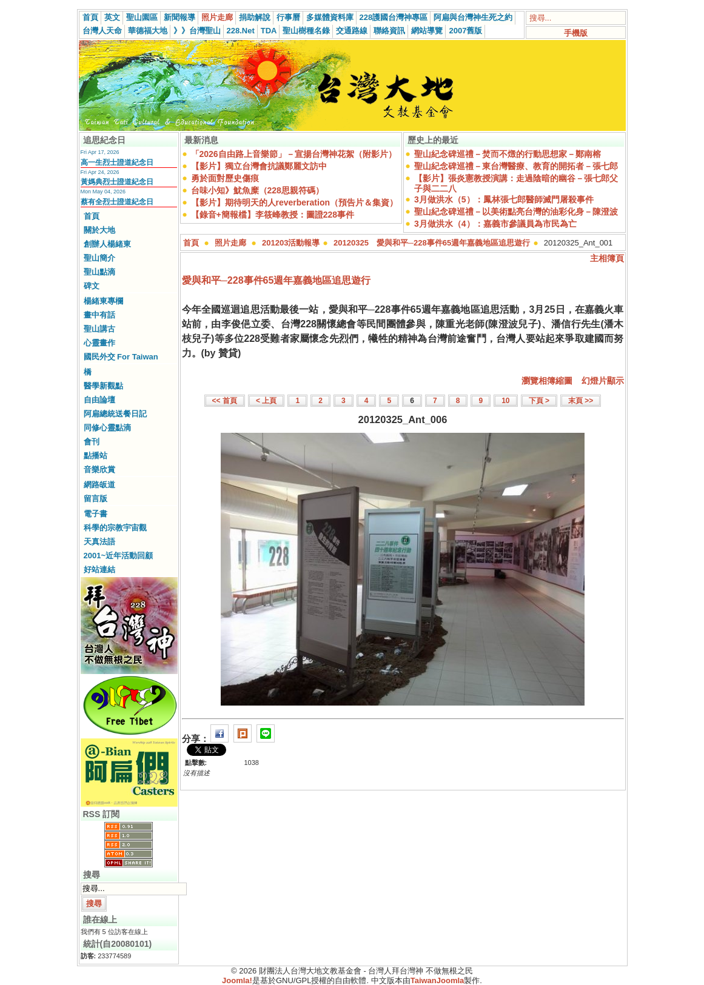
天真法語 (99, 541)
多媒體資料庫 (330, 17)
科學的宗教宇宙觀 (115, 527)
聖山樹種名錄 (306, 30)
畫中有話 (99, 314)
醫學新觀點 (103, 385)
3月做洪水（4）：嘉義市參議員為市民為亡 (495, 224)
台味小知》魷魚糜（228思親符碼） (257, 190)
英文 (112, 17)
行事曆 (288, 17)
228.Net (241, 30)
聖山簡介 (99, 257)
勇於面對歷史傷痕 (225, 178)
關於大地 (99, 230)
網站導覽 (427, 30)
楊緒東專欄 (103, 301)
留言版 (95, 498)
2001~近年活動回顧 (118, 555)
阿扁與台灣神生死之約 (473, 17)
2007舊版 (465, 30)
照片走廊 (217, 17)
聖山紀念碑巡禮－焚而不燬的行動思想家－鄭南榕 (507, 154)
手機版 (576, 33)
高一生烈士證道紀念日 (117, 162)
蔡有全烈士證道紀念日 (117, 202)
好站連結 (99, 569)
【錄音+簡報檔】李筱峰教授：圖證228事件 (273, 214)
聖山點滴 (99, 271)
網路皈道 (99, 484)
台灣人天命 (102, 30)
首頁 (90, 17)
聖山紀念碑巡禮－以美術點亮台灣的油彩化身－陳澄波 (516, 211)
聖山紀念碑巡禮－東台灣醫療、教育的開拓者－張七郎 (516, 166)
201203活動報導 (291, 242)
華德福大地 (147, 30)
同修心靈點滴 (107, 427)
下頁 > (539, 400)
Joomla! (237, 980)
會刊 (91, 441)
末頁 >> (580, 400)
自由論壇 (99, 399)
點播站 (95, 455)
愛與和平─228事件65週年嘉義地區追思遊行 (276, 280)
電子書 (95, 513)
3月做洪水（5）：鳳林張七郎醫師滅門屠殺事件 (504, 199)
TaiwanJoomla (437, 980)
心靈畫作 (99, 342)
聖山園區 (142, 17)
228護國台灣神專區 (394, 17)
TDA (269, 30)
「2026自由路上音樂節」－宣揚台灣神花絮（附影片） (294, 154)
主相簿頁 (607, 258)
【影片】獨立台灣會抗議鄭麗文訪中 (259, 166)
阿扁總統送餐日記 (115, 413)
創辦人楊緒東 (107, 244)
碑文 (91, 285)
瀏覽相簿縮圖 (546, 381)
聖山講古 (99, 328)
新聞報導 (179, 17)
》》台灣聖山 (197, 30)
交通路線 (351, 30)
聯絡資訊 (389, 30)
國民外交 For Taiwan (121, 356)
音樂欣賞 (99, 469)
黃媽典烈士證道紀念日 (117, 182)
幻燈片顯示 (603, 381)
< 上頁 (266, 400)
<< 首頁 (224, 400)
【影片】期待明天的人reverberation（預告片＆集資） (294, 202)
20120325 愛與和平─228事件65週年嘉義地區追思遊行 (432, 242)
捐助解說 (254, 17)
